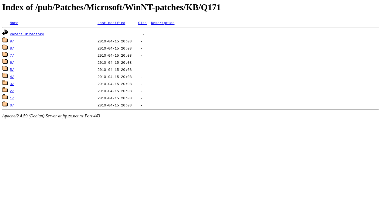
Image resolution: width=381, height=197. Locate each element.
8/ (12, 48)
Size (142, 22)
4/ (12, 76)
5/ (12, 69)
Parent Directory (27, 33)
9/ (12, 41)
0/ (12, 105)
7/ (12, 55)
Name (14, 22)
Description (163, 22)
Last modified (111, 22)
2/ (12, 90)
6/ (12, 62)
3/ (12, 83)
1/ (12, 97)
